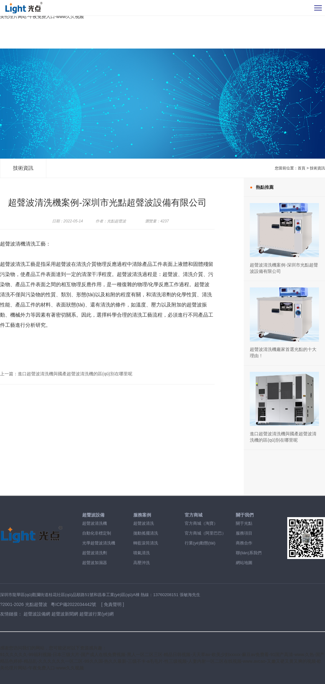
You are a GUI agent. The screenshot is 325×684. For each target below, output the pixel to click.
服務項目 (244, 533)
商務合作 (244, 543)
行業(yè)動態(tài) (200, 543)
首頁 (301, 168)
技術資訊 (23, 168)
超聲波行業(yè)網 (96, 613)
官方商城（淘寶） (201, 523)
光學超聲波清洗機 (98, 543)
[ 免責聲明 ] (112, 604)
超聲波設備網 (36, 613)
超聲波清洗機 (94, 523)
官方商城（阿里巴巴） (205, 533)
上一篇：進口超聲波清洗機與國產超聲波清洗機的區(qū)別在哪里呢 (66, 373)
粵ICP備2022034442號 (74, 604)
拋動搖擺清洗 (145, 533)
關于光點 (244, 523)
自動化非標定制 (96, 533)
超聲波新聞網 (64, 613)
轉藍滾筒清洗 (145, 543)
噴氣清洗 (141, 552)
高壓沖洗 (141, 562)
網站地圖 (244, 562)
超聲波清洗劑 (94, 552)
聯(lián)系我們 (249, 552)
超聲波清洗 (143, 523)
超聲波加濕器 (94, 562)
